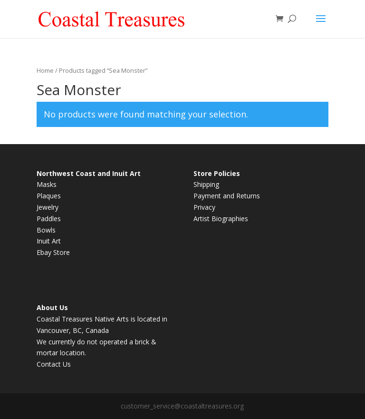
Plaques (49, 195)
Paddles (49, 218)
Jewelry (47, 207)
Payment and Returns (226, 195)
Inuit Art (49, 240)
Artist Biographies (220, 218)
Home (45, 70)
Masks (47, 184)
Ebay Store (53, 252)
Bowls (46, 229)
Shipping (206, 184)
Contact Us (54, 364)
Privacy (204, 207)
